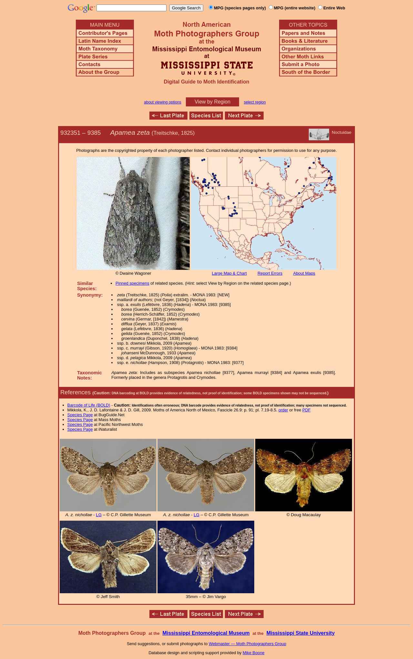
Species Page (80, 414)
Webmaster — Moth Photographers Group (247, 643)
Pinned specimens (132, 283)
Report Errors (269, 273)
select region (255, 102)
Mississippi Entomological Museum (205, 633)
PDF (306, 410)
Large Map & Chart (229, 273)
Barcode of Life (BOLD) (88, 405)
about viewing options (162, 102)
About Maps (304, 273)
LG (99, 514)
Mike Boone (254, 652)
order (283, 410)
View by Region (212, 101)
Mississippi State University (301, 633)
